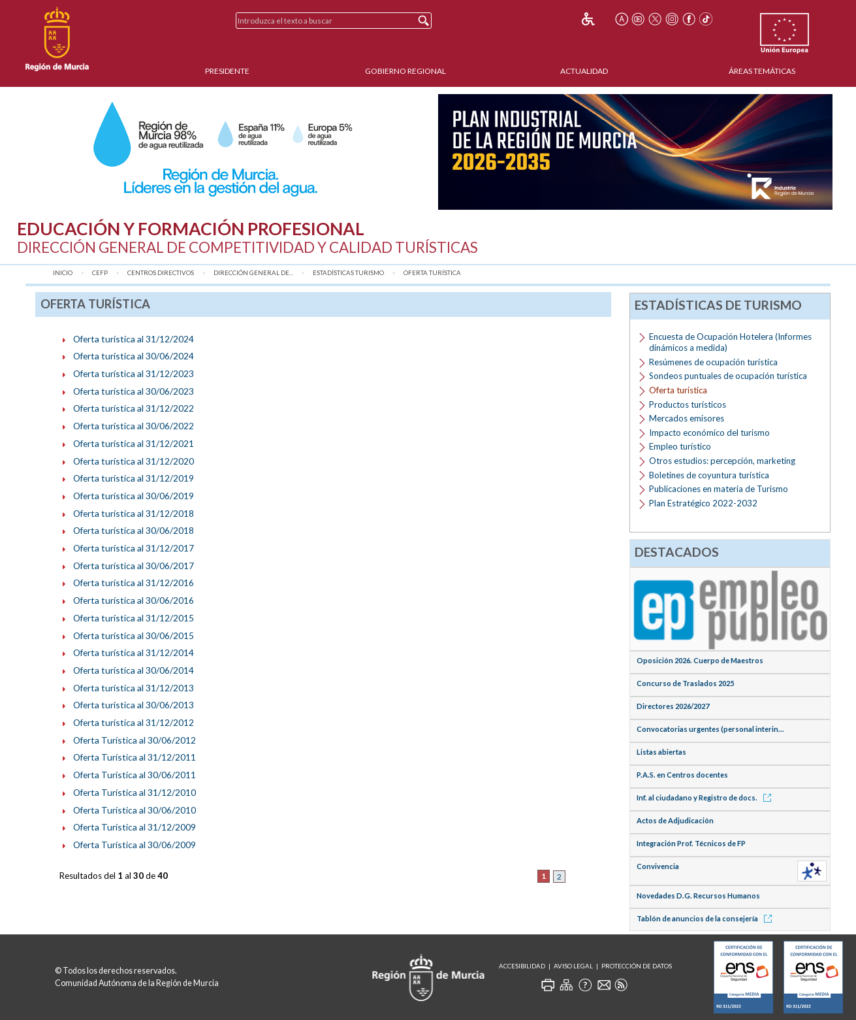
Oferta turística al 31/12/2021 (133, 443)
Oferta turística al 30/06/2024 (133, 355)
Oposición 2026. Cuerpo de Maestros (700, 660)
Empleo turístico (680, 446)
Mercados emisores (686, 418)
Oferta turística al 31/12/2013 (133, 687)
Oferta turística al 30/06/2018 (133, 530)
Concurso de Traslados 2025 (685, 683)
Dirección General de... (253, 272)
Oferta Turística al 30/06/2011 (134, 774)
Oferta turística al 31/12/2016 (133, 582)
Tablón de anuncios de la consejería (706, 918)
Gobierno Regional (405, 71)
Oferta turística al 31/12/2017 (133, 547)
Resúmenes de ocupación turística (713, 362)
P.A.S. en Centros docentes (682, 774)
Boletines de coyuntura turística (709, 475)
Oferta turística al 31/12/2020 (133, 461)
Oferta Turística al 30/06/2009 (134, 844)
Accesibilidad (522, 966)
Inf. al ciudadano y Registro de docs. (706, 797)
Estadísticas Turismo (348, 272)
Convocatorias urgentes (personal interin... (710, 729)
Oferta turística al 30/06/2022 (133, 425)
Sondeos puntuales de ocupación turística (728, 375)
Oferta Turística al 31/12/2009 (134, 826)
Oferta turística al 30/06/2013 (133, 704)
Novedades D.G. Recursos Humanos (698, 895)
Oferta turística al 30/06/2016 (133, 600)
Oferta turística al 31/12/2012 (133, 722)
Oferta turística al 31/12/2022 (133, 408)
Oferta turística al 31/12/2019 (133, 478)
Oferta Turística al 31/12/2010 (134, 792)
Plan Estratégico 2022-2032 (703, 503)
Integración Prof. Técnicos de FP (691, 843)
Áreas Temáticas (762, 71)
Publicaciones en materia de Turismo (718, 489)
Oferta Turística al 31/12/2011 (134, 757)
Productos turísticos (687, 404)
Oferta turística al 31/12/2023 (133, 373)
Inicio (62, 272)
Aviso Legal (573, 966)
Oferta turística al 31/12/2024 (133, 338)
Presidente (227, 71)
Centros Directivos (160, 272)
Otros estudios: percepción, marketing (722, 460)
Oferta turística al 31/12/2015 (133, 617)
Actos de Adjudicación (675, 820)
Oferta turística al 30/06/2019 (133, 495)
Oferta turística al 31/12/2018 (133, 513)
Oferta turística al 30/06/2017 (133, 565)
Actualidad (584, 71)
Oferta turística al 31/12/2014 (133, 652)
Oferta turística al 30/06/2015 (133, 635)
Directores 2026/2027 (673, 706)
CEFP (100, 272)
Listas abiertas (661, 752)
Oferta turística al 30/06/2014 (133, 670)
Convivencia (658, 866)
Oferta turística (432, 272)
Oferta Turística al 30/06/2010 (134, 809)
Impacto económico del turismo (709, 432)
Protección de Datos (636, 966)
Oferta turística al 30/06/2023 (133, 391)
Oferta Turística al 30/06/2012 (134, 740)
